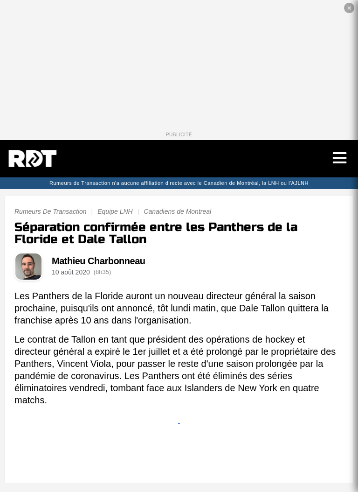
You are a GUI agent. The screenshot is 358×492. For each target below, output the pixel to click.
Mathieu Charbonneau (98, 261)
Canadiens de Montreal (177, 211)
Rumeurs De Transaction (50, 211)
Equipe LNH (115, 211)
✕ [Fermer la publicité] (349, 8)
